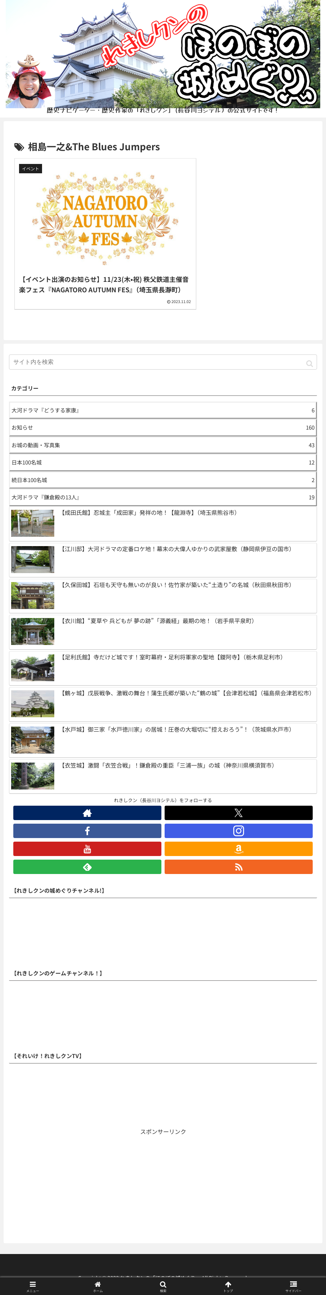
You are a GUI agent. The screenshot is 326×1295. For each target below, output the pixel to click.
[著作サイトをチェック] (87, 802)
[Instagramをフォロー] (239, 820)
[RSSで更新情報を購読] (239, 855)
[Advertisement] (163, 1176)
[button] (309, 352)
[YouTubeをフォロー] (87, 837)
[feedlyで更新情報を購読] (87, 855)
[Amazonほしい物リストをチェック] (239, 837)
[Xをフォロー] (239, 802)
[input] (163, 350)
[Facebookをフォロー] (87, 820)
